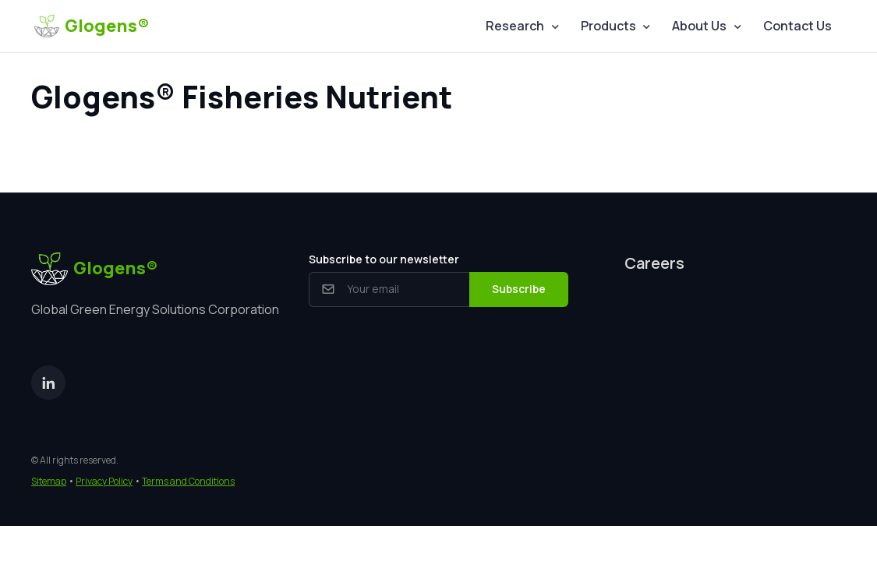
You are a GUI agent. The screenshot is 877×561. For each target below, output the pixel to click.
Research (515, 25)
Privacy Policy (104, 481)
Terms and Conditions (188, 481)
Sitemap (48, 481)
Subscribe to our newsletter (384, 259)
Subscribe (519, 288)
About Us (699, 25)
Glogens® (91, 25)
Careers (654, 262)
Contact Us (797, 25)
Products (608, 25)
